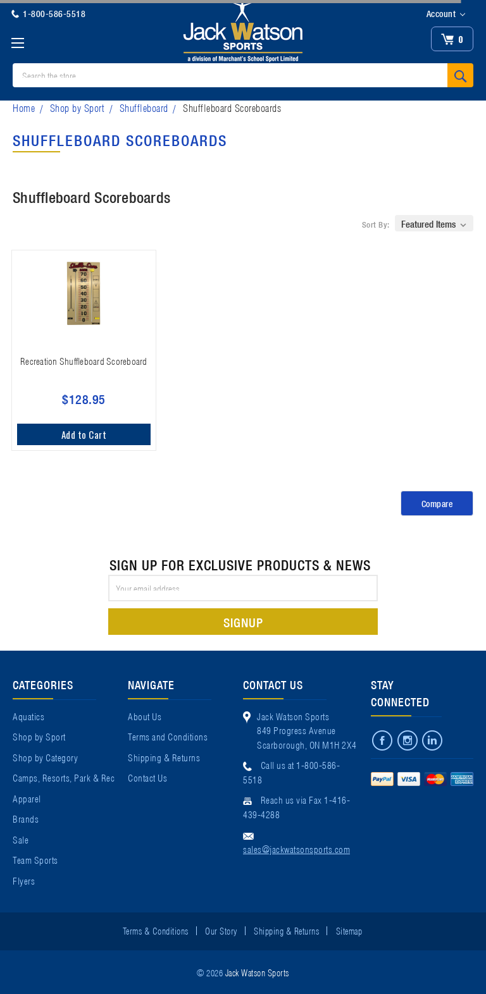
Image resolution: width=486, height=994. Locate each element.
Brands (26, 818)
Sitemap (349, 930)
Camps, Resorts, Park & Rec (64, 777)
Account (446, 14)
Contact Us (147, 777)
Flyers (24, 880)
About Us (144, 715)
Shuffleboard (144, 107)
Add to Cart (84, 434)
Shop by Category (45, 756)
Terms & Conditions (156, 930)
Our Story (221, 930)
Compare (437, 503)
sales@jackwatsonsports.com (296, 848)
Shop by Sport (77, 107)
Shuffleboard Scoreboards (232, 107)
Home (24, 107)
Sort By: (376, 224)
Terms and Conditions (168, 736)
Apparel (27, 798)
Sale (20, 839)
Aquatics (28, 715)
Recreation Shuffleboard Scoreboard (83, 360)
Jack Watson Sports (257, 971)
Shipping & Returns (164, 756)
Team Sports (35, 859)
